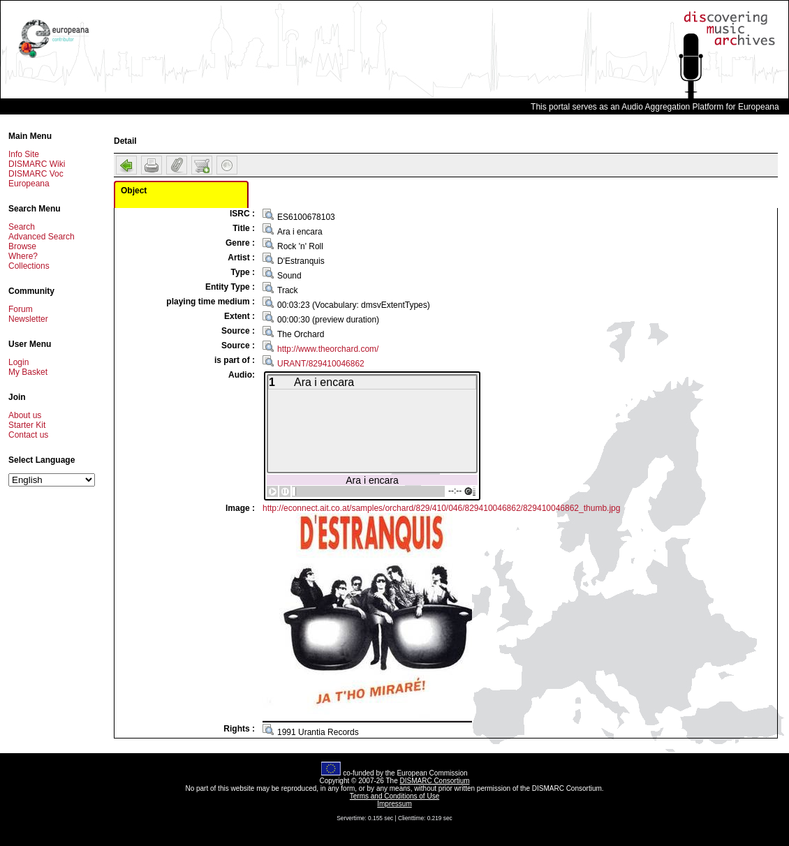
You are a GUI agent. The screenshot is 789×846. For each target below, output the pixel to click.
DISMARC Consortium (435, 781)
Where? (23, 256)
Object (134, 190)
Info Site (23, 154)
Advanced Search (41, 237)
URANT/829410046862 (320, 364)
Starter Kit (26, 425)
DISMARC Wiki (36, 164)
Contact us (28, 435)
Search (21, 227)
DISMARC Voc (36, 174)
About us (24, 415)
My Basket (27, 372)
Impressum (394, 804)
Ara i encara (372, 480)
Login (18, 362)
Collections (29, 266)
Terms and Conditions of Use (394, 796)
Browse (22, 246)
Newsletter (28, 319)
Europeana (29, 183)
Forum (20, 309)
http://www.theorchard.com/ (327, 349)
